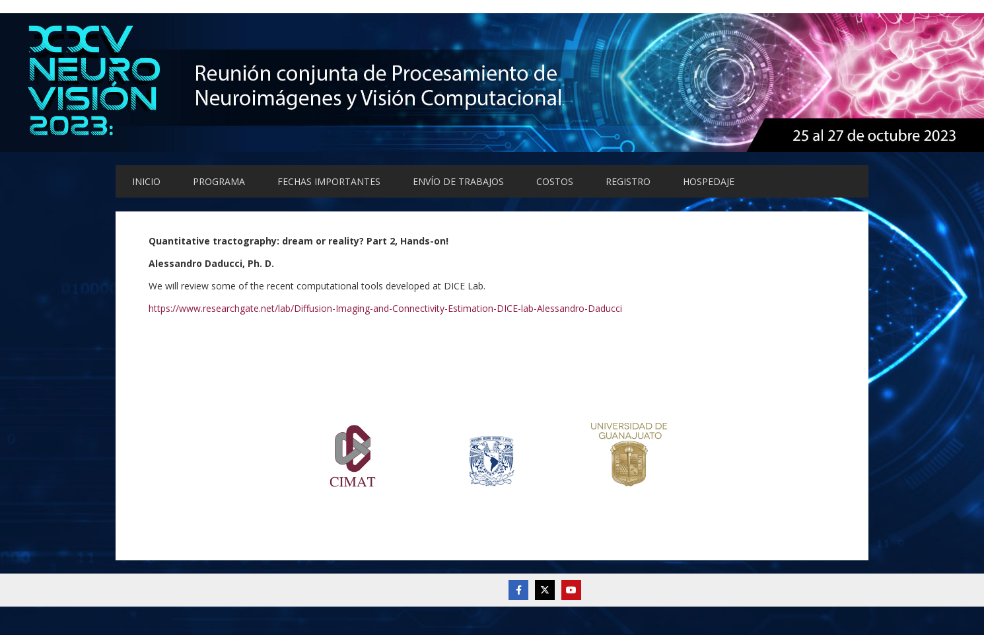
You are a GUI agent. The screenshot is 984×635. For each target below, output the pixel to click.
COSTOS (554, 181)
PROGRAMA (219, 181)
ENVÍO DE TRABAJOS (458, 181)
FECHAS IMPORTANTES (328, 181)
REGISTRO (628, 181)
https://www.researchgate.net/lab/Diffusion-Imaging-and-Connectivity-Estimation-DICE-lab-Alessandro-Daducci (385, 308)
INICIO (146, 181)
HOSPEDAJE (708, 181)
